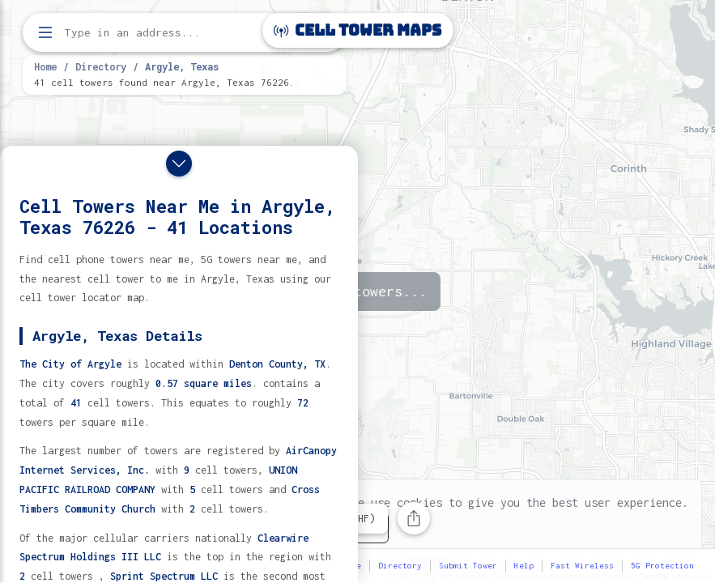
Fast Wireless (582, 565)
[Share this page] (414, 518)
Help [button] (524, 565)
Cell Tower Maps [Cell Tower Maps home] (357, 30)
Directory (100, 66)
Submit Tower (468, 565)
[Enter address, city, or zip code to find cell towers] (186, 33)
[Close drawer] (179, 164)
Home (45, 66)
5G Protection (662, 565)
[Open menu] (45, 32)
